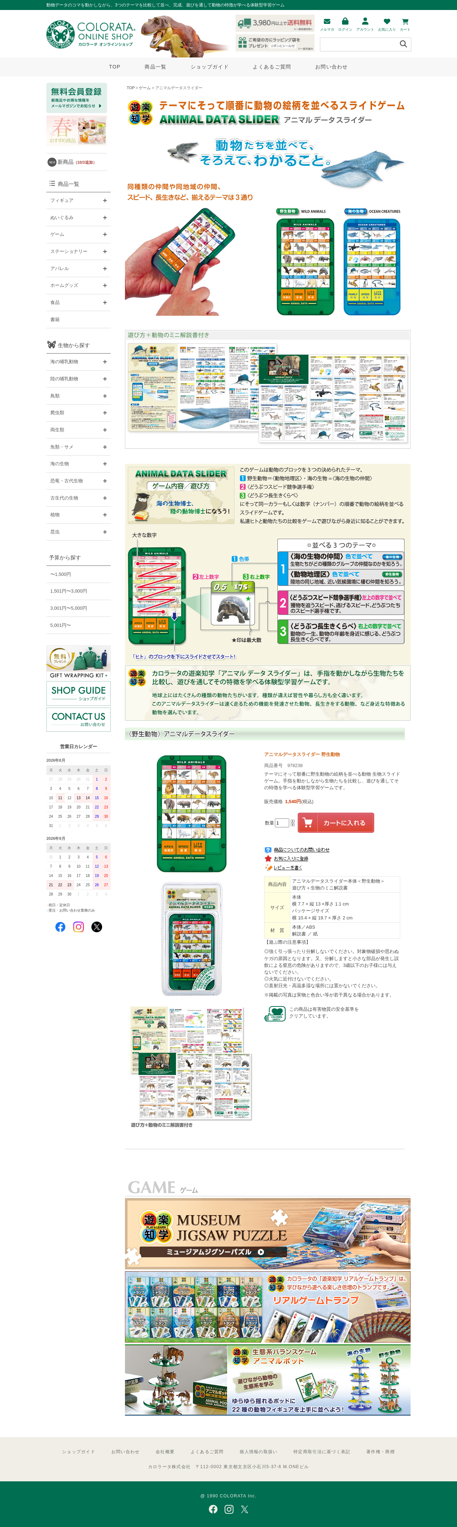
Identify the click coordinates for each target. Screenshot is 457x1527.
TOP (114, 67)
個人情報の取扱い (258, 1451)
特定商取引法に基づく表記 (321, 1451)
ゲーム (145, 88)
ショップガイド (210, 67)
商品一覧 (155, 67)
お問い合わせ (331, 67)
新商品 (77, 162)
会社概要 (165, 1451)
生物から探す (74, 345)
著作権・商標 (380, 1451)
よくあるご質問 (272, 67)
